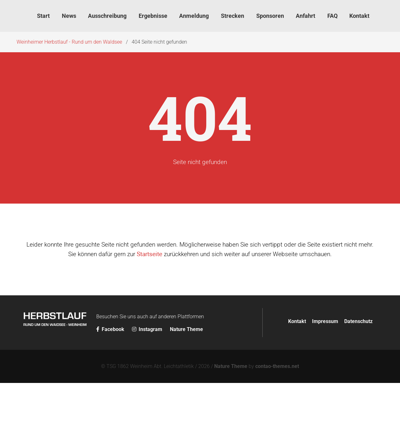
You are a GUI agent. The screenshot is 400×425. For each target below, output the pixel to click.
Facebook (111, 329)
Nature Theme (186, 329)
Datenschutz (358, 321)
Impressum (325, 321)
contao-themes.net (277, 366)
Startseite (149, 254)
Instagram (148, 329)
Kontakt (297, 321)
